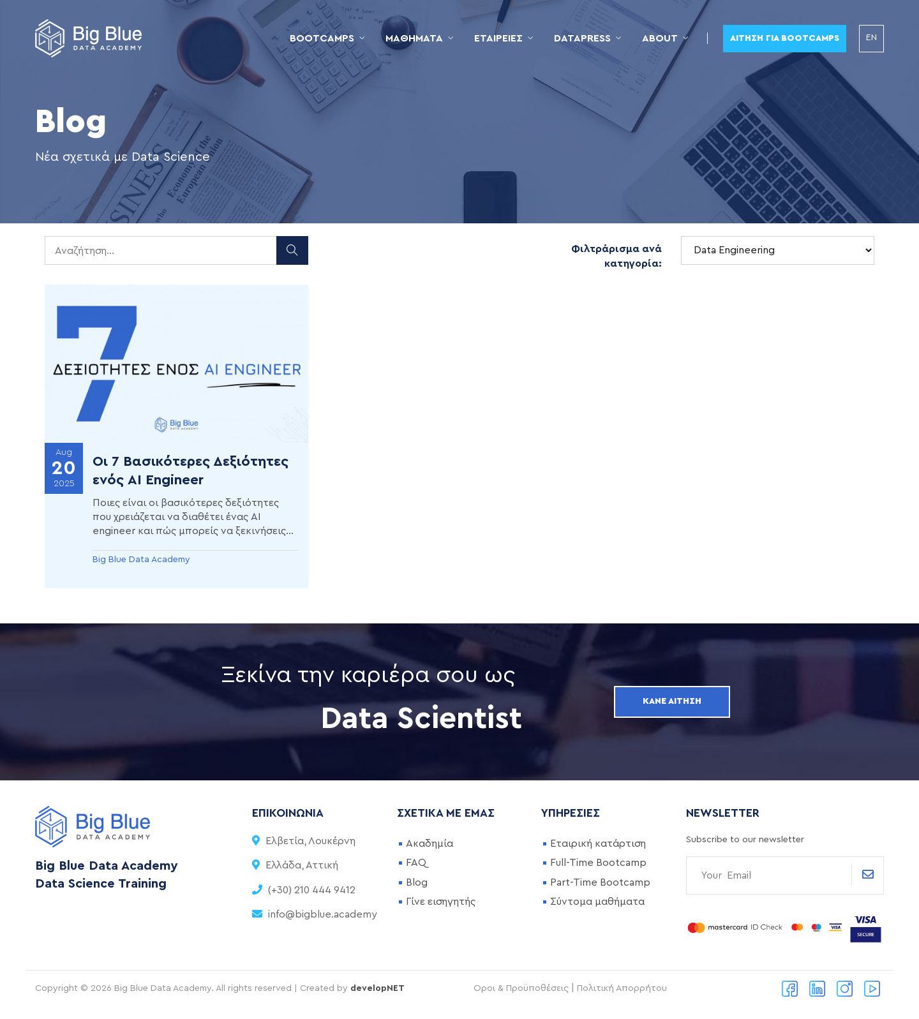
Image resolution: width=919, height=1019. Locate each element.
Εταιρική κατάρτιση (598, 843)
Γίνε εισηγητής (440, 901)
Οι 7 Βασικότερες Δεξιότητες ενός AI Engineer (190, 470)
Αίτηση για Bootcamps (784, 38)
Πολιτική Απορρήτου (622, 988)
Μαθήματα (414, 38)
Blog (417, 882)
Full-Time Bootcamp (598, 863)
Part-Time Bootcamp (600, 882)
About (660, 38)
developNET (377, 988)
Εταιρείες (498, 38)
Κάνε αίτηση (672, 701)
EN (871, 37)
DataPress (582, 38)
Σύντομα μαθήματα (597, 901)
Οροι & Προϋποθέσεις (521, 988)
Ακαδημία (429, 843)
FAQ (416, 863)
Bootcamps (322, 38)
